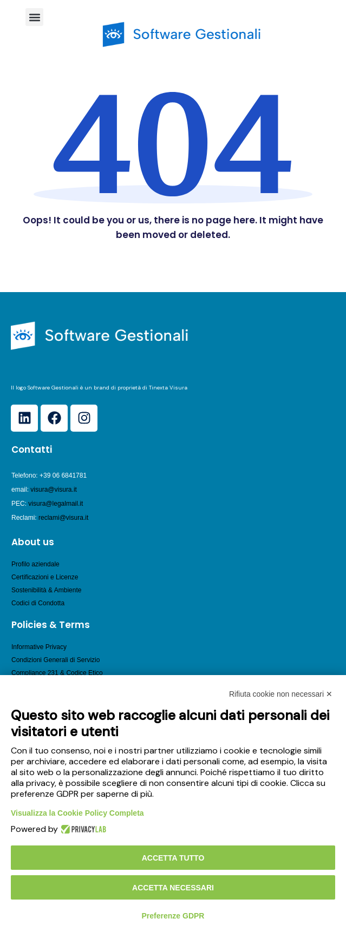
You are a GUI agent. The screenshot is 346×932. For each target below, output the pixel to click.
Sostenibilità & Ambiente (46, 590)
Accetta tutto (173, 858)
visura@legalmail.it (55, 503)
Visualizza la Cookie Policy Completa (77, 813)
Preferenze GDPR (173, 915)
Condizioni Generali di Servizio (55, 660)
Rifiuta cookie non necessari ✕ (280, 694)
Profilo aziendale (35, 564)
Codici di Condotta (37, 603)
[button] (34, 17)
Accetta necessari (173, 887)
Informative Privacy (39, 647)
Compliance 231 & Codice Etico (57, 673)
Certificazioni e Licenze (44, 577)
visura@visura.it (53, 489)
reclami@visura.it (63, 517)
